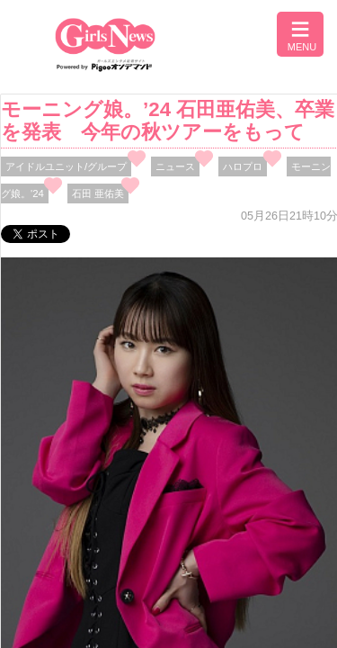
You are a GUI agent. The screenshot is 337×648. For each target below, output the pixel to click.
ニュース (175, 166)
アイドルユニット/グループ (66, 166)
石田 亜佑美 (98, 193)
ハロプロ (242, 166)
